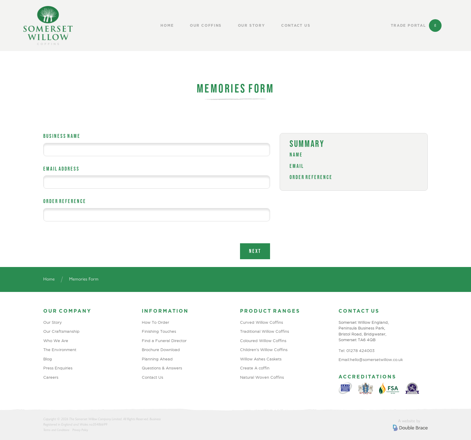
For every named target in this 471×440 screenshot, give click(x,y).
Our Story (251, 25)
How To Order (155, 322)
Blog (47, 359)
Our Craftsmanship (61, 331)
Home (167, 25)
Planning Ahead (157, 359)
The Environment (59, 349)
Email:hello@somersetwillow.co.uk (371, 359)
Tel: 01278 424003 (357, 350)
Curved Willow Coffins (261, 322)
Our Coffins (206, 25)
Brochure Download (161, 349)
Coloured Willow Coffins (263, 340)
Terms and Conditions (56, 430)
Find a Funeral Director (164, 340)
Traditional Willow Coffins (264, 331)
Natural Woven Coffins (262, 377)
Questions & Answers (162, 368)
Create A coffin (254, 368)
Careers (50, 377)
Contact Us (296, 25)
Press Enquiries (57, 368)
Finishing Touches (159, 331)
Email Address (61, 169)
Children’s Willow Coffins (263, 349)
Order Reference (64, 201)
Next (255, 251)
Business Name (62, 136)
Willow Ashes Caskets (260, 359)
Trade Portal (408, 25)
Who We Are (55, 340)
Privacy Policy (80, 430)
